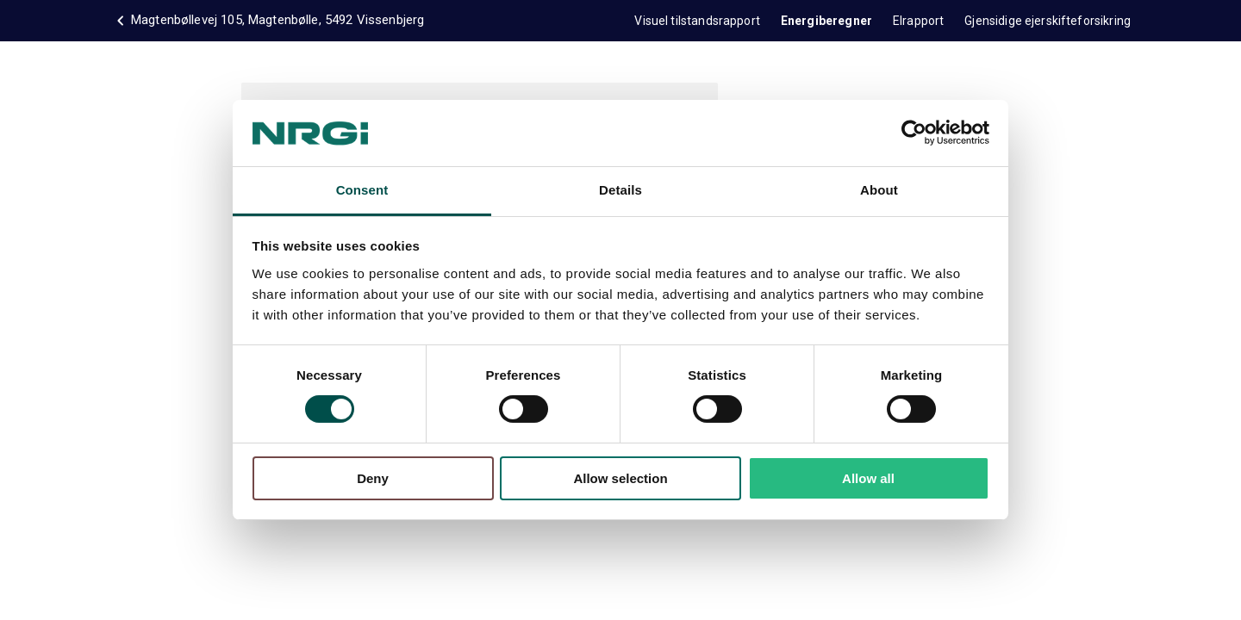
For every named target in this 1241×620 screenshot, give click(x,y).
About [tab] (879, 190)
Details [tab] (620, 190)
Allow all (868, 478)
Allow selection (620, 478)
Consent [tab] (362, 190)
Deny (373, 478)
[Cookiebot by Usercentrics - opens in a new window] (914, 133)
